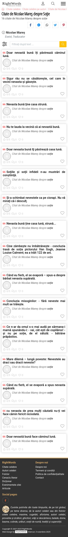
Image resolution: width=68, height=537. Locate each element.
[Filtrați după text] (35, 44)
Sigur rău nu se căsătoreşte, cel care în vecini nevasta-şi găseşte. (34, 80)
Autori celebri (9, 470)
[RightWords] (2, 9)
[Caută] (63, 44)
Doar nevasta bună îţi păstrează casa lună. (34, 149)
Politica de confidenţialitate (49, 474)
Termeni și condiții (45, 470)
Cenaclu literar (9, 477)
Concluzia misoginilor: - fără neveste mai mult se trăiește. (34, 302)
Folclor (5, 474)
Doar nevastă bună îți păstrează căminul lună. (34, 54)
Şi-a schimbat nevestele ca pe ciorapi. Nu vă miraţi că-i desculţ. (34, 199)
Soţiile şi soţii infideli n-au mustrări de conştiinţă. (34, 173)
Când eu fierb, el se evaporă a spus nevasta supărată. (34, 386)
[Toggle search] (53, 3)
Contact (39, 477)
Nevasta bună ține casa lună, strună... (31, 223)
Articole (6, 488)
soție (50, 60)
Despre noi (41, 467)
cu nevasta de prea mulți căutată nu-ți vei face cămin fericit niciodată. (34, 412)
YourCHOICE (21, 532)
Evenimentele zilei (11, 484)
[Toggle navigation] (62, 3)
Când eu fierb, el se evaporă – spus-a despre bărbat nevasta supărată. (34, 276)
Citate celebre (9, 467)
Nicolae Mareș (15, 32)
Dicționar (7, 481)
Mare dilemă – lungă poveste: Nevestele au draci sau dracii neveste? (34, 360)
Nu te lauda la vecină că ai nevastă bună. (33, 127)
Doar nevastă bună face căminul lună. (31, 436)
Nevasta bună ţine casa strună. (27, 104)
